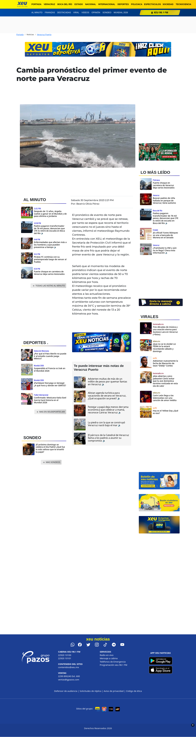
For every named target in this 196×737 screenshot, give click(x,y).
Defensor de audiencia (65, 690)
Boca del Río (64, 4)
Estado (78, 4)
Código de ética (134, 690)
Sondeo (107, 12)
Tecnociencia (183, 4)
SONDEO (32, 437)
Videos (85, 12)
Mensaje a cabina (109, 658)
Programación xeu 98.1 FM (113, 664)
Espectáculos (152, 4)
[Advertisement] (44, 313)
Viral (76, 12)
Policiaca (136, 4)
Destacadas (64, 12)
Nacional (90, 4)
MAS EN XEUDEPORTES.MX (50, 411)
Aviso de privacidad (114, 690)
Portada (36, 4)
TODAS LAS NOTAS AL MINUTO (48, 285)
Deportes (123, 4)
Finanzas (50, 12)
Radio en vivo (107, 655)
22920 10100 (64, 655)
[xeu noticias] (22, 4)
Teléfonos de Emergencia (113, 661)
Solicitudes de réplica (90, 690)
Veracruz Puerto (44, 34)
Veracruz (49, 4)
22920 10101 (64, 658)
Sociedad (168, 4)
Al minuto (36, 12)
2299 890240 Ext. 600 (69, 676)
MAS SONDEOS (51, 462)
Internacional (106, 4)
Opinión (96, 12)
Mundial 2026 (121, 12)
